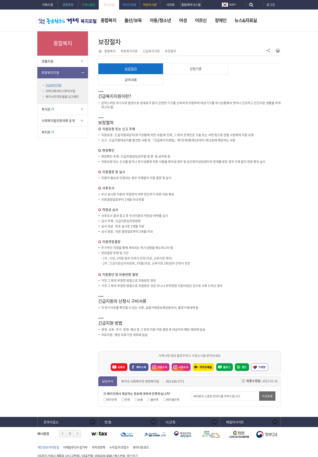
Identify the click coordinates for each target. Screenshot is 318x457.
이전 (63, 422)
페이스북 (141, 356)
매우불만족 (172, 388)
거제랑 (261, 356)
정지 (70, 422)
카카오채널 (206, 356)
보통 (140, 388)
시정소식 (180, 355)
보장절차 (170, 51)
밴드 (244, 356)
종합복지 (110, 51)
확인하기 (132, 445)
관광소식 (158, 355)
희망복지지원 (129, 51)
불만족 (155, 388)
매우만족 (111, 388)
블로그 (226, 356)
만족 (127, 388)
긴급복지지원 (151, 51)
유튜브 (121, 356)
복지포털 (88, 21)
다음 (77, 422)
